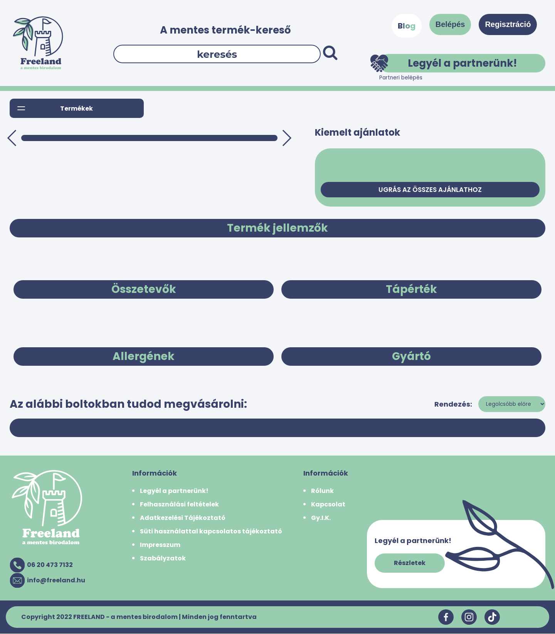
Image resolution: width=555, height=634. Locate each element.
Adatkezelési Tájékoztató (182, 518)
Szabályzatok (163, 558)
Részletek (410, 563)
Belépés (450, 24)
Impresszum (160, 545)
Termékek (76, 108)
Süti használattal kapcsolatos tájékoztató (211, 531)
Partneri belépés (400, 77)
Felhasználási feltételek (179, 504)
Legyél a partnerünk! (448, 63)
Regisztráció (508, 24)
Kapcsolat (328, 504)
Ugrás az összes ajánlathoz (430, 190)
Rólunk (322, 491)
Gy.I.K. (321, 518)
